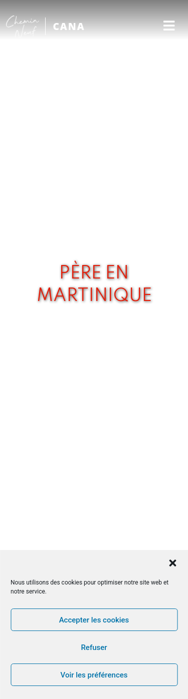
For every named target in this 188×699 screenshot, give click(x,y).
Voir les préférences (94, 675)
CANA (69, 26)
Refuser (94, 647)
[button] (172, 563)
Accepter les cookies (94, 620)
